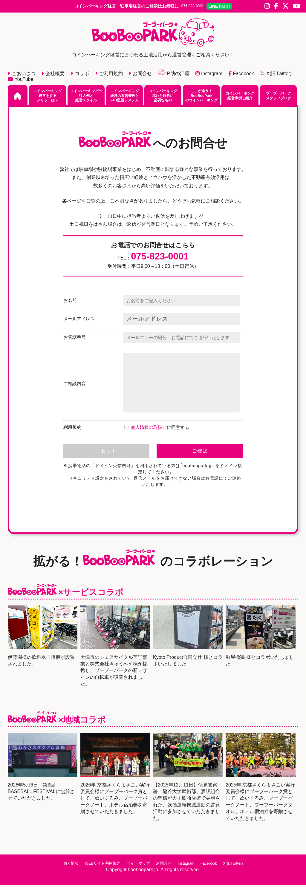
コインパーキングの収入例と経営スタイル (86, 97)
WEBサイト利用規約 (96, 865)
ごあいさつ (22, 75)
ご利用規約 (109, 75)
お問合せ (140, 75)
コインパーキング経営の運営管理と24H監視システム (124, 97)
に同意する (156, 429)
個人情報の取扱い (149, 429)
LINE (230, 6)
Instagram (208, 75)
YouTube (20, 80)
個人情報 (61, 865)
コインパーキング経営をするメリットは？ (47, 97)
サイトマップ (134, 865)
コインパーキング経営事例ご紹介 (240, 97)
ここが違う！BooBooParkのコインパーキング (201, 97)
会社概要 (53, 75)
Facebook (241, 75)
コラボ (80, 75)
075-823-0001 (192, 7)
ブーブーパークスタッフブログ (278, 97)
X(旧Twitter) (275, 75)
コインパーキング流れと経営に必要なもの (163, 97)
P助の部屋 (173, 75)
